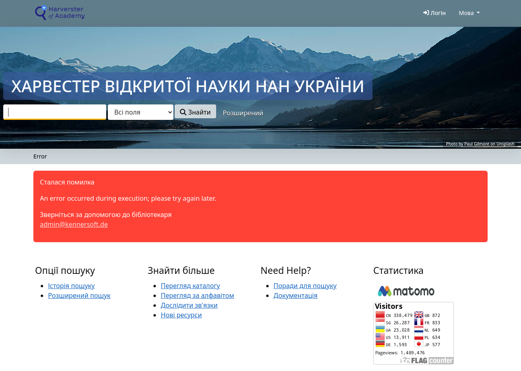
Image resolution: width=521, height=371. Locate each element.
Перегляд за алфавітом (197, 295)
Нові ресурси (181, 314)
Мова (466, 13)
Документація (295, 295)
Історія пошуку (71, 285)
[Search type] (140, 112)
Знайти (195, 112)
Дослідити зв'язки (189, 305)
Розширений (243, 112)
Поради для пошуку (305, 285)
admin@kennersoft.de (74, 224)
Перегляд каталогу (190, 285)
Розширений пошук (79, 295)
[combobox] (54, 112)
